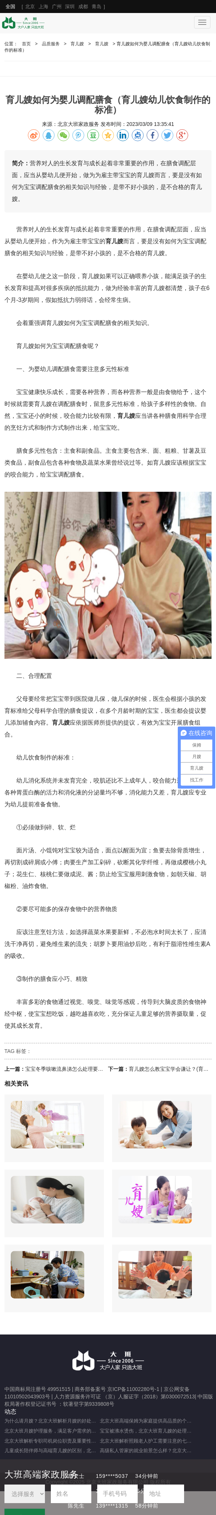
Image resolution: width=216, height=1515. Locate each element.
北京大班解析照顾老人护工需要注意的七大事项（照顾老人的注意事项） (147, 1441)
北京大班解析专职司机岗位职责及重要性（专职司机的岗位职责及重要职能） (52, 1441)
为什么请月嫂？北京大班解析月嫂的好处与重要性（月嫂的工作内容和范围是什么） (52, 1421)
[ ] (55, 6)
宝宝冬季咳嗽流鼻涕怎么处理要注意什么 (72, 1069)
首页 (26, 43)
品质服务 (51, 43)
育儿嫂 (77, 43)
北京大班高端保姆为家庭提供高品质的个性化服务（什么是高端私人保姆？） (147, 1421)
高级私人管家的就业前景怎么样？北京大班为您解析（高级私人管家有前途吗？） (147, 1450)
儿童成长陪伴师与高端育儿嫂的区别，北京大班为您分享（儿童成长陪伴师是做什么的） (52, 1450)
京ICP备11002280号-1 (133, 1389)
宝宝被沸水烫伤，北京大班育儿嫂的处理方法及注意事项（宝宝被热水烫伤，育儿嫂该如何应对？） (147, 1431)
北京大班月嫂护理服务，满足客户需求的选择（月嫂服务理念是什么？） (52, 1431)
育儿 (153, 253)
